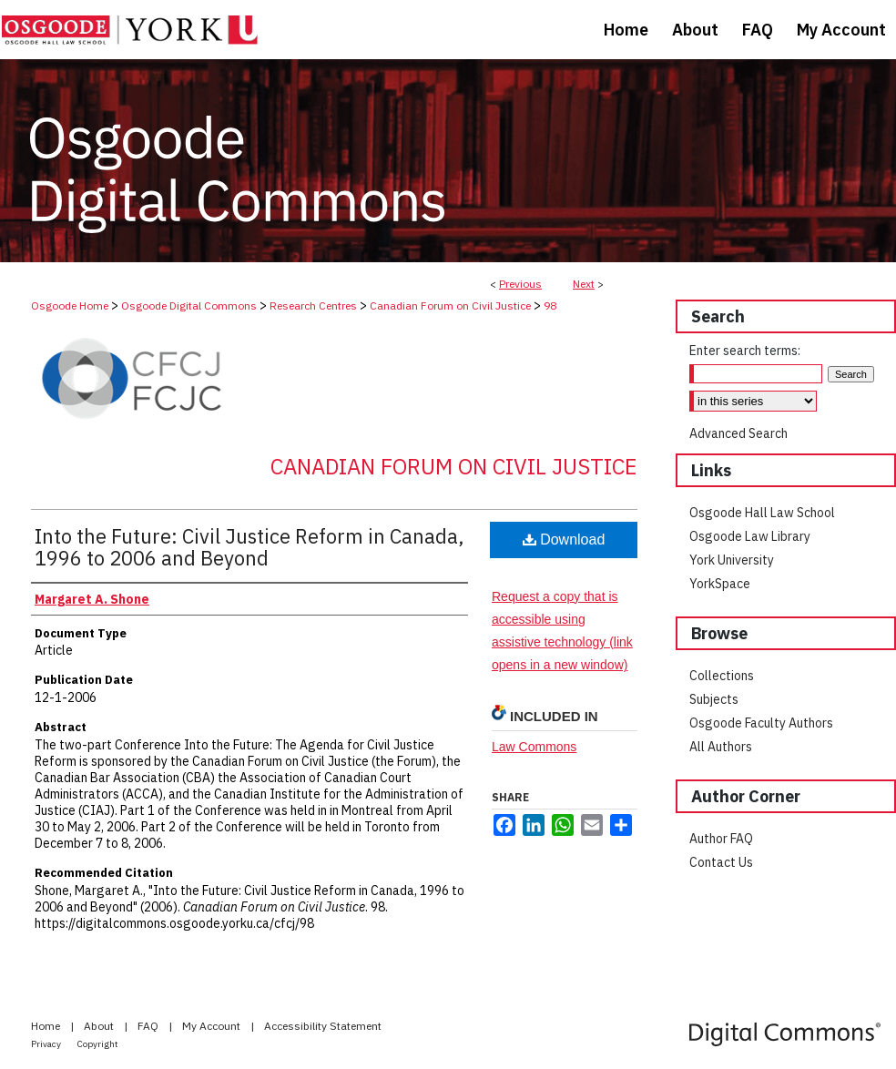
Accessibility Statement (323, 1026)
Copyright (97, 1044)
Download (564, 539)
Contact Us (721, 862)
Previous (520, 283)
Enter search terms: (744, 350)
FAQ (149, 1026)
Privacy (47, 1044)
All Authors (720, 746)
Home (47, 1026)
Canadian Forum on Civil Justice (450, 305)
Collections (721, 675)
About (100, 1026)
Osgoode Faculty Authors (761, 723)
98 (550, 305)
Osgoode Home (69, 305)
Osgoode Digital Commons (189, 305)
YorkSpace (719, 583)
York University (731, 560)
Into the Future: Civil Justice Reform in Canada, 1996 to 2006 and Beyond (249, 547)
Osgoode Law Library (749, 536)
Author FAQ (721, 838)
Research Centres (313, 305)
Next (584, 283)
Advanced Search (738, 433)
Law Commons (534, 746)
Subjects (713, 699)
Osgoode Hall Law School (762, 512)
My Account (212, 1026)
